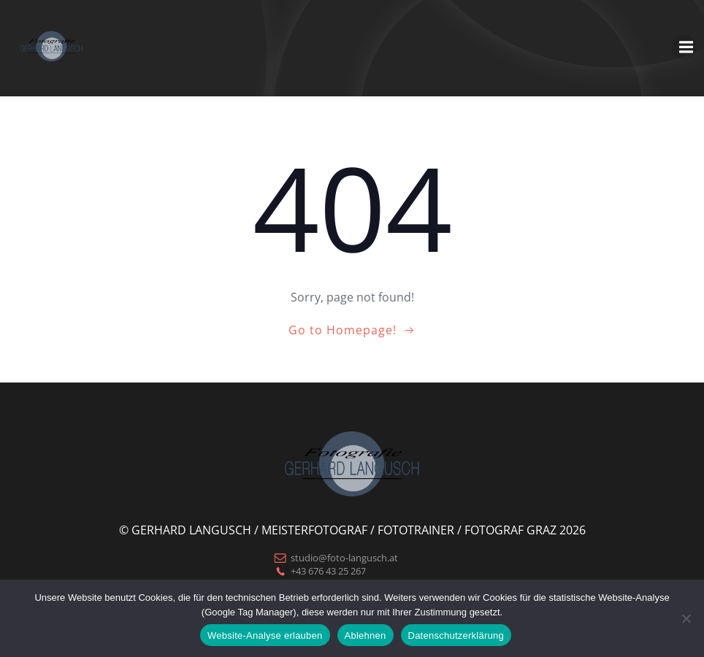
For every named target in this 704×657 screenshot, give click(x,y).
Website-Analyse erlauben (265, 635)
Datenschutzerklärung (456, 635)
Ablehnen (365, 635)
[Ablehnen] (685, 618)
